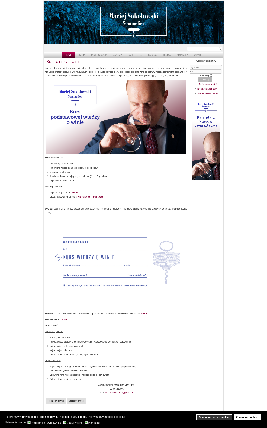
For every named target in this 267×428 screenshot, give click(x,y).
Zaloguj (205, 79)
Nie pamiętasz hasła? (208, 93)
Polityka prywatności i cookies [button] (106, 416)
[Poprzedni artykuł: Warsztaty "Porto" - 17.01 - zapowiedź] (56, 401)
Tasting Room (99, 55)
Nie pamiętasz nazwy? (207, 89)
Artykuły (182, 55)
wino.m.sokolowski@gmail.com (119, 392)
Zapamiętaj (203, 75)
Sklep (81, 55)
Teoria (167, 55)
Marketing (94, 422)
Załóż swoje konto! (208, 84)
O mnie (198, 55)
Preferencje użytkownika (46, 422)
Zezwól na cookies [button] (247, 417)
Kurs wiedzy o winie (64, 62)
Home (68, 55)
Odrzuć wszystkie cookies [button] (214, 417)
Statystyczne (75, 422)
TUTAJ (143, 313)
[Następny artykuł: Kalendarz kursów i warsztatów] (76, 401)
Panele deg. (135, 55)
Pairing (152, 55)
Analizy (117, 55)
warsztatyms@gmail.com (90, 197)
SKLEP (74, 192)
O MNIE (63, 319)
